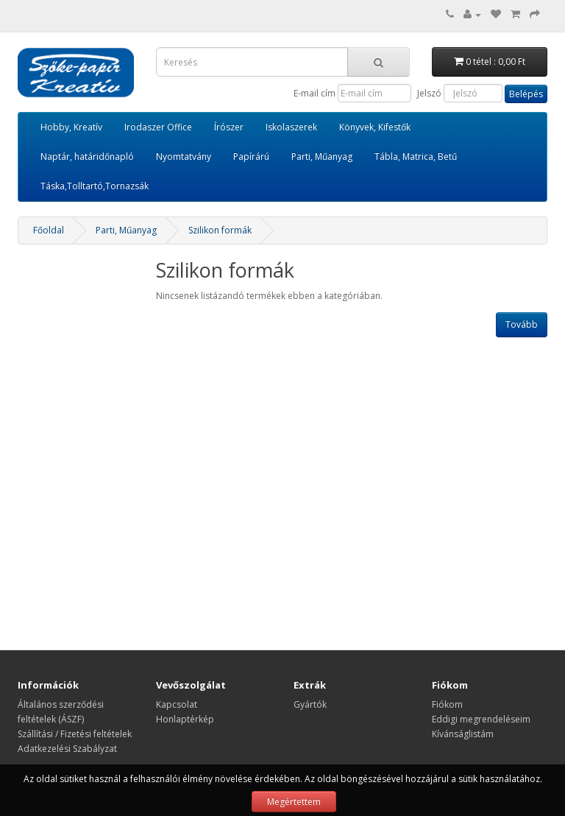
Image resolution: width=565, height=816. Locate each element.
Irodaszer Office (158, 127)
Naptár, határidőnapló (87, 156)
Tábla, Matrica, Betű (415, 156)
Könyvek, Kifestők (375, 127)
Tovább (521, 324)
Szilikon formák (220, 230)
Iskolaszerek (291, 127)
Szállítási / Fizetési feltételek (75, 734)
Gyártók (310, 704)
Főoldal (48, 230)
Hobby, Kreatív (71, 127)
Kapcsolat (176, 704)
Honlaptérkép (185, 719)
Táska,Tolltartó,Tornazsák (94, 186)
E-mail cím (314, 93)
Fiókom (447, 704)
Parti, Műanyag (321, 156)
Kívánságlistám (463, 734)
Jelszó (429, 93)
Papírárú (251, 156)
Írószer (229, 127)
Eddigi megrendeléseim (481, 719)
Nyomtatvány (183, 156)
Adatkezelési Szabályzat (67, 748)
